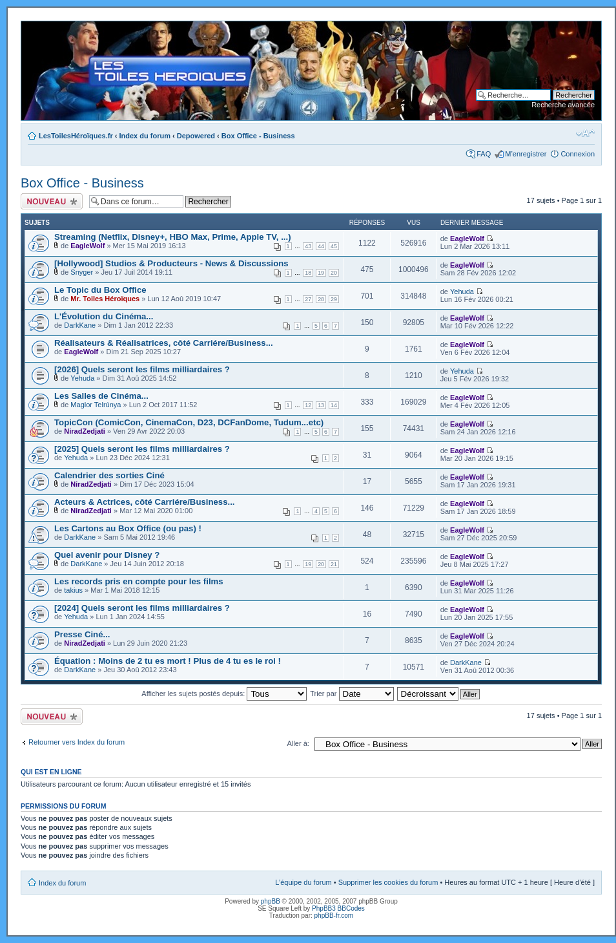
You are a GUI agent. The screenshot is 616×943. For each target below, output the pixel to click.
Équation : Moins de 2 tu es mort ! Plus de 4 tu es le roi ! (167, 661)
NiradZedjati (84, 431)
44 (321, 246)
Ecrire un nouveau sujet (52, 201)
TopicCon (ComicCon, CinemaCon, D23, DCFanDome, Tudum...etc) (188, 422)
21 (334, 564)
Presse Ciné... (82, 634)
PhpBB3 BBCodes (338, 908)
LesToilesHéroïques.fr (76, 136)
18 (308, 273)
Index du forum (144, 136)
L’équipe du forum (303, 882)
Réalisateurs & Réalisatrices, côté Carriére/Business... (163, 343)
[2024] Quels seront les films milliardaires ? (142, 608)
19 (321, 273)
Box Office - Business (258, 136)
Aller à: (298, 743)
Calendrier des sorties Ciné (109, 475)
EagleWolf (87, 245)
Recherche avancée (563, 105)
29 (334, 299)
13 (321, 405)
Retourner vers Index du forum (76, 742)
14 (334, 405)
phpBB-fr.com (334, 915)
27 (308, 299)
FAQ (484, 154)
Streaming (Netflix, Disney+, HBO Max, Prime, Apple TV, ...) (172, 237)
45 (334, 246)
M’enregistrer (525, 154)
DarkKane (80, 325)
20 (334, 273)
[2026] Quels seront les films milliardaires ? (142, 369)
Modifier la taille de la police (585, 133)
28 (321, 299)
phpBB (270, 901)
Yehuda (462, 291)
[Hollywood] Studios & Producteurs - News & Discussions (171, 263)
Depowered (196, 136)
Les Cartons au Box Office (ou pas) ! (127, 528)
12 (308, 405)
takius (73, 590)
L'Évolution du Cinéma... (103, 316)
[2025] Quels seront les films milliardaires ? (142, 449)
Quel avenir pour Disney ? (106, 555)
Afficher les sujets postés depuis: (224, 693)
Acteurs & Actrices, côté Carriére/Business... (144, 502)
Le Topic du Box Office (100, 290)
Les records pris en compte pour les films (138, 581)
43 (308, 246)
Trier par (351, 693)
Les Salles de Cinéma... (101, 396)
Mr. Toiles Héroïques (104, 298)
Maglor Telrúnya (95, 404)
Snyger (81, 272)
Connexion (577, 154)
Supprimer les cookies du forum (388, 882)
